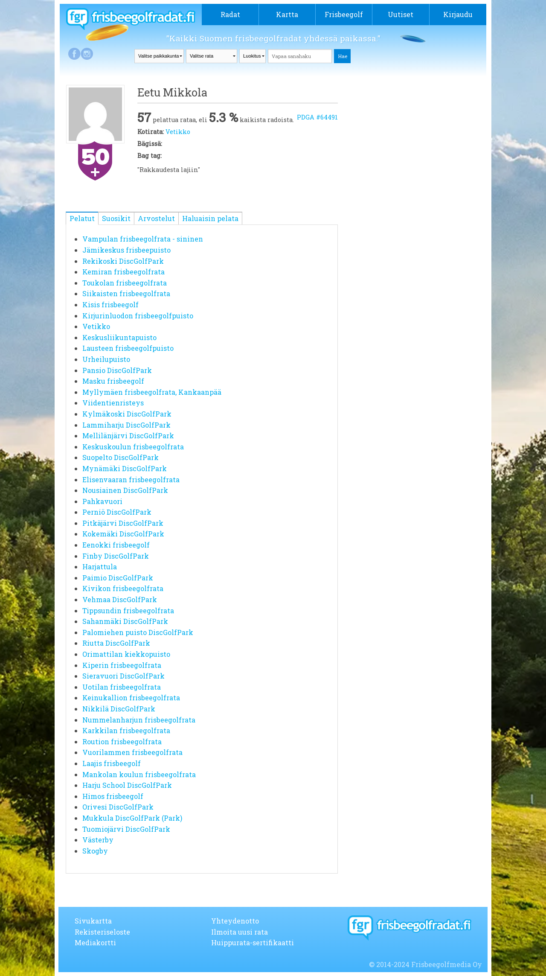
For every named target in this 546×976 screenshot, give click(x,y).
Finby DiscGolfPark (115, 555)
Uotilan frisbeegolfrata (121, 686)
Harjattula (99, 566)
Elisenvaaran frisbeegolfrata (131, 479)
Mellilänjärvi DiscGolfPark (128, 435)
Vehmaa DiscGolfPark (119, 599)
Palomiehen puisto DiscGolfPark (137, 632)
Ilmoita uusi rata (239, 931)
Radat (230, 14)
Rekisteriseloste (102, 931)
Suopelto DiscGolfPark (120, 457)
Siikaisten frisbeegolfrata (126, 293)
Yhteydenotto (235, 920)
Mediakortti (95, 942)
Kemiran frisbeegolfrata (123, 271)
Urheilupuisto (106, 359)
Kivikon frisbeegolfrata (122, 588)
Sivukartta (93, 920)
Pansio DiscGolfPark (117, 370)
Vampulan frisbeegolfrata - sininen (142, 238)
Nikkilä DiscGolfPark (118, 708)
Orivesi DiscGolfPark (118, 806)
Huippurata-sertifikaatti (252, 942)
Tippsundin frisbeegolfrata (128, 610)
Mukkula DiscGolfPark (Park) (132, 817)
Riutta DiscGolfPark (116, 642)
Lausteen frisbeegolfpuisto (128, 348)
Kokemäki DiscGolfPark (123, 533)
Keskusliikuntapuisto (119, 337)
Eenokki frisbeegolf (116, 544)
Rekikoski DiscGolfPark (123, 260)
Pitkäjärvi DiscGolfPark (122, 523)
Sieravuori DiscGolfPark (123, 675)
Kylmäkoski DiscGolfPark (126, 413)
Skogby (95, 850)
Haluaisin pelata (210, 218)
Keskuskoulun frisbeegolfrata (133, 446)
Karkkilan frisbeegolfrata (126, 730)
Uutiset (400, 14)
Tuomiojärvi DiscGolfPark (126, 829)
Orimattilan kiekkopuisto (126, 654)
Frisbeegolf (344, 14)
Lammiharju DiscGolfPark (126, 424)
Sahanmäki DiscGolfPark (125, 621)
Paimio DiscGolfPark (117, 577)
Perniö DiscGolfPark (116, 511)
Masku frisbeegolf (113, 380)
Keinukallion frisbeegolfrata (131, 697)
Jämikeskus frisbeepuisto (126, 249)
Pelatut (82, 218)
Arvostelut (156, 218)
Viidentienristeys (113, 402)
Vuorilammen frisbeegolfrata (132, 752)
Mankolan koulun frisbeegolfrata (139, 774)
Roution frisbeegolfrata (122, 741)
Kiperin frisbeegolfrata (121, 665)
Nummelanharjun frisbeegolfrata (138, 719)
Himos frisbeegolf (112, 796)
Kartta (287, 14)
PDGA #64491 (317, 117)
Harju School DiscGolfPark (127, 785)
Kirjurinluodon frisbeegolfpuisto (137, 315)
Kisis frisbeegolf (110, 304)
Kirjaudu (458, 14)
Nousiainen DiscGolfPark (125, 490)
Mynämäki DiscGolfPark (124, 468)
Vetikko (178, 132)
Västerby (97, 839)
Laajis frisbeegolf (111, 763)
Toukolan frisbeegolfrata (124, 282)
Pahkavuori (102, 501)
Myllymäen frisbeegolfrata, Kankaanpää (151, 391)
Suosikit (116, 218)
